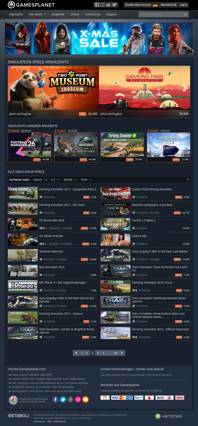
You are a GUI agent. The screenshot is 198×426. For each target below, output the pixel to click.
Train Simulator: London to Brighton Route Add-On (66, 330)
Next (185, 88)
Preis (86, 179)
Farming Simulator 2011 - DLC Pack (61, 205)
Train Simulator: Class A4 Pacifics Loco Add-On (160, 268)
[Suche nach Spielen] (160, 14)
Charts (75, 14)
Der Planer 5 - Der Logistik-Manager (62, 282)
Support (111, 14)
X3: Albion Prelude (51, 236)
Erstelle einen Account (137, 4)
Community (92, 14)
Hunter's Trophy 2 (143, 220)
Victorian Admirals (51, 251)
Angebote (58, 14)
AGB (49, 421)
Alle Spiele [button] (36, 14)
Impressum (39, 421)
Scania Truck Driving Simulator (152, 189)
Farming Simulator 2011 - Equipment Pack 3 (67, 189)
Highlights (16, 14)
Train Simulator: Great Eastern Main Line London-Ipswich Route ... (158, 315)
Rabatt (70, 179)
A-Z (55, 179)
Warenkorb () (168, 4)
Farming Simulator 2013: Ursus (152, 282)
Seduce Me (139, 236)
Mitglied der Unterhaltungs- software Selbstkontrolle (34, 400)
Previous (13, 88)
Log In (183, 4)
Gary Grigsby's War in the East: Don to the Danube (66, 299)
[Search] (186, 14)
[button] (154, 4)
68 (115, 353)
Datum (40, 179)
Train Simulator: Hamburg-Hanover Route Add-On (159, 299)
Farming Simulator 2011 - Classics (61, 313)
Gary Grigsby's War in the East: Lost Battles (160, 251)
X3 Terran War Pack (51, 220)
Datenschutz (60, 421)
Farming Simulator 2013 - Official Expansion (160, 329)
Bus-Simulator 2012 (52, 267)
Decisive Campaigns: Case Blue (152, 205)
